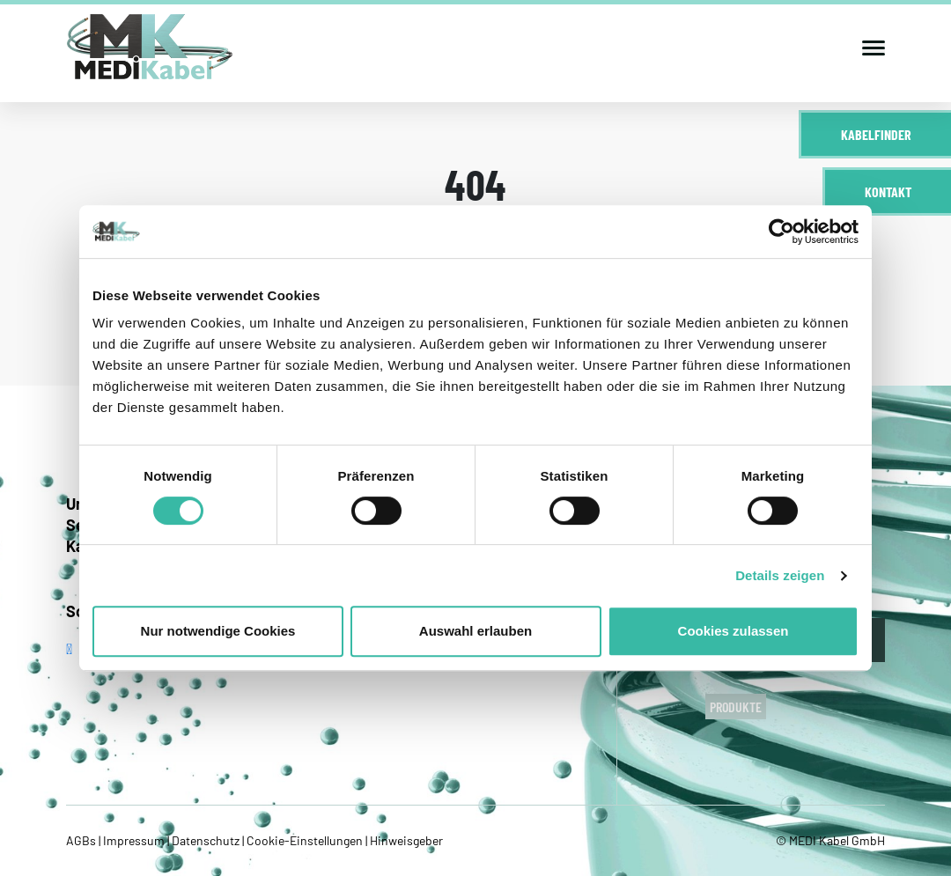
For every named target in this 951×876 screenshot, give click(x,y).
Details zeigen (779, 575)
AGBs (82, 840)
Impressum (133, 840)
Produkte (736, 706)
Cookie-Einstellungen (304, 840)
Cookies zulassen (733, 630)
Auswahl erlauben (475, 630)
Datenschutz (205, 840)
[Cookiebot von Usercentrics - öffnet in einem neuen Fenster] (781, 231)
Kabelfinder (876, 134)
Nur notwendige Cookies (218, 630)
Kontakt (888, 191)
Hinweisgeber (405, 840)
